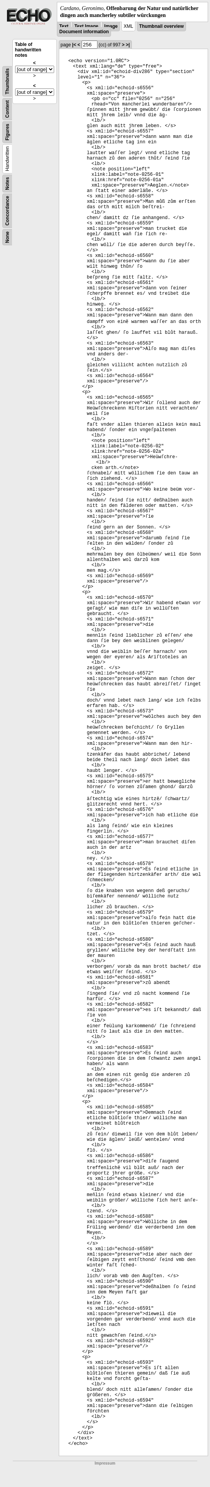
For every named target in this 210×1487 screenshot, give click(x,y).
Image (111, 26)
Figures (7, 132)
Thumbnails (7, 81)
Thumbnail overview (161, 26)
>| (128, 45)
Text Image (86, 26)
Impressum (105, 1463)
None (7, 237)
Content (7, 109)
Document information (84, 31)
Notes (7, 183)
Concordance (7, 211)
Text (63, 26)
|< (74, 45)
